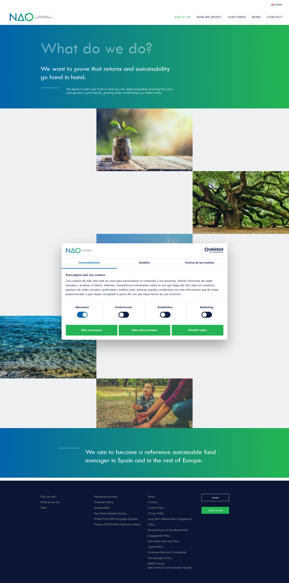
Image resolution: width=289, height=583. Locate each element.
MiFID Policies (156, 564)
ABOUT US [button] (182, 18)
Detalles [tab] (144, 262)
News (256, 18)
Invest (215, 497)
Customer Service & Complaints (167, 552)
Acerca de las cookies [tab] (200, 262)
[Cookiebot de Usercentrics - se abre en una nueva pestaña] (207, 250)
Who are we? (48, 497)
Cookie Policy (156, 508)
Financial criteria (104, 502)
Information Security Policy (163, 541)
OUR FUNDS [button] (237, 18)
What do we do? (50, 502)
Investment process (105, 497)
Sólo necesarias (91, 330)
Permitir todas (197, 330)
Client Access (215, 510)
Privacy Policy (156, 513)
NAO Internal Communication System (170, 568)
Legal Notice (155, 547)
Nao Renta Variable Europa (110, 513)
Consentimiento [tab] (89, 262)
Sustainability (102, 508)
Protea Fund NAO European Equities (116, 519)
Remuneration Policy (160, 558)
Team (44, 508)
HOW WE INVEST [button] (209, 18)
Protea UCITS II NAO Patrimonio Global (117, 524)
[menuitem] (276, 4)
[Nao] (35, 19)
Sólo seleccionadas (144, 330)
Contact (274, 18)
